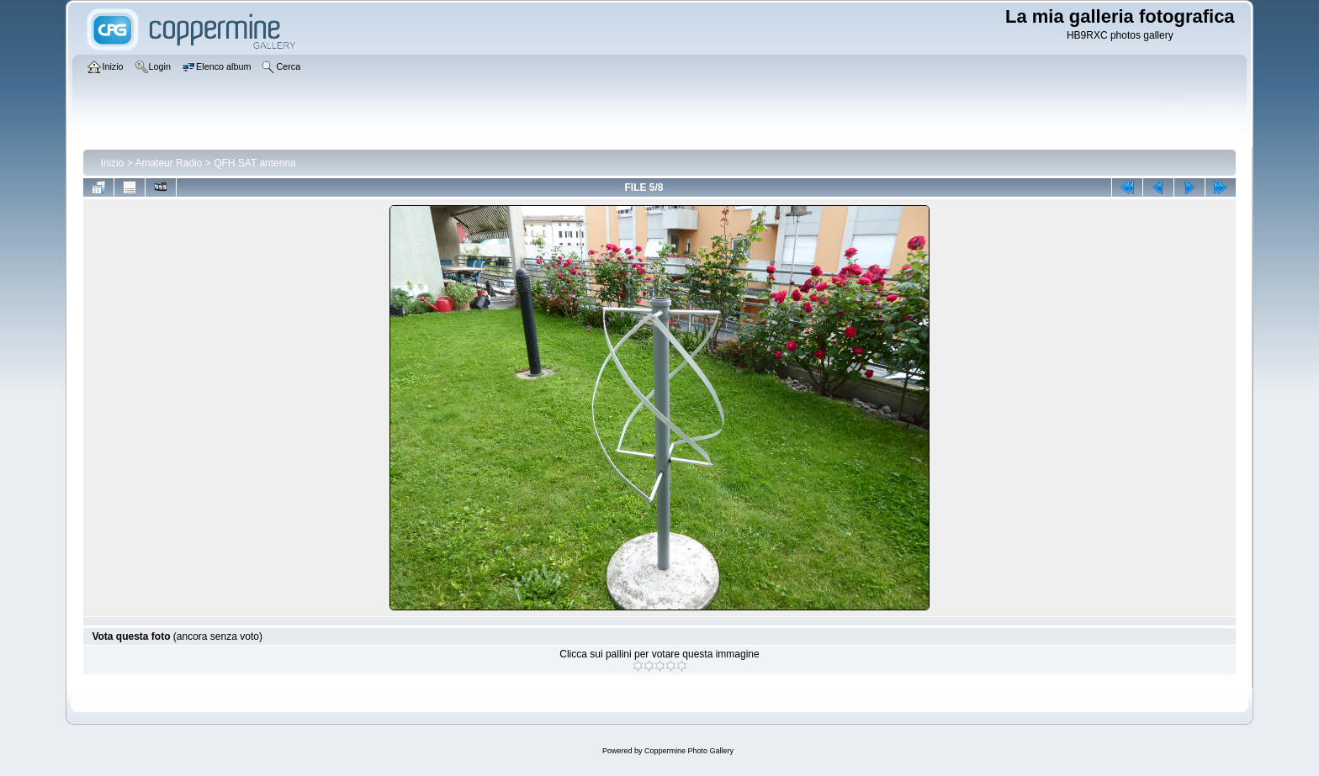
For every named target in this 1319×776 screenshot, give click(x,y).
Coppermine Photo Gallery (689, 751)
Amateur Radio (168, 163)
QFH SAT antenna (255, 163)
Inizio (112, 163)
